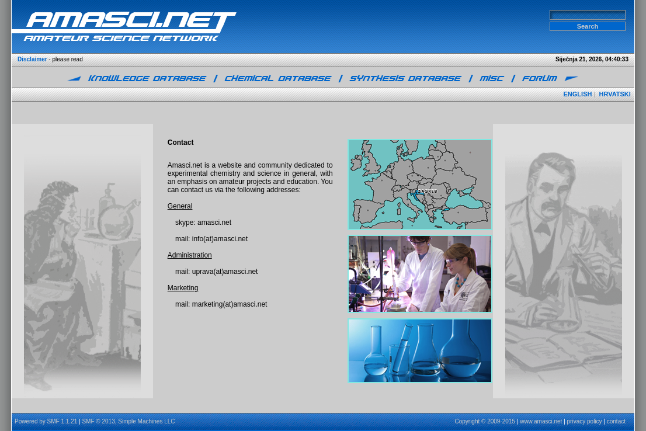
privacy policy (584, 421)
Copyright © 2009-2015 (484, 421)
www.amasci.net (541, 421)
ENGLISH (578, 94)
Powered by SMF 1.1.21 (46, 421)
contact (616, 421)
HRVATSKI (614, 94)
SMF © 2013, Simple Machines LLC (128, 421)
